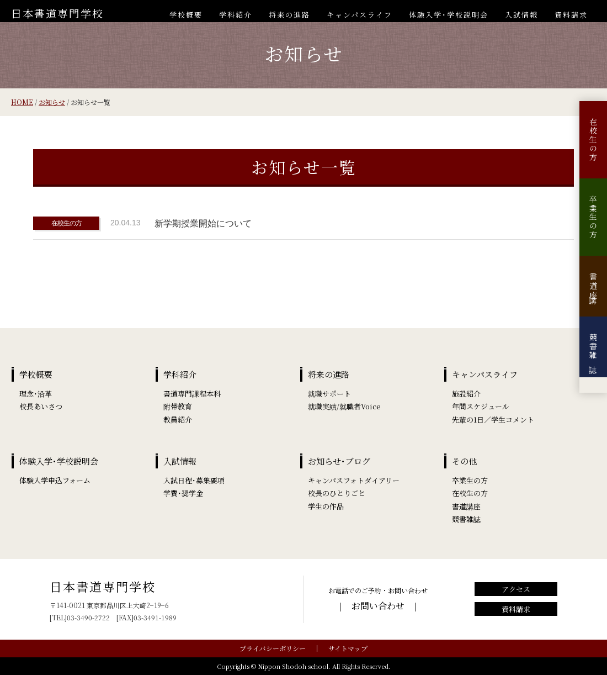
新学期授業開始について (203, 223)
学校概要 (186, 14)
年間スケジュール (480, 406)
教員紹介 (177, 419)
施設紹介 (466, 393)
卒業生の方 (593, 217)
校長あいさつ (40, 406)
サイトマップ (348, 648)
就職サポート (329, 393)
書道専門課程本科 (192, 393)
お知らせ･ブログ (339, 461)
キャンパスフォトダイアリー (354, 480)
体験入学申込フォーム (54, 480)
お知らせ (52, 102)
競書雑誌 (593, 347)
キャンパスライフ (359, 14)
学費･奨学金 (183, 493)
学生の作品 (326, 506)
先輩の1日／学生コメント (493, 419)
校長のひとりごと (336, 493)
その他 (464, 461)
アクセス (516, 589)
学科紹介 (235, 14)
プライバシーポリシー (272, 648)
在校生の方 (593, 140)
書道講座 (593, 286)
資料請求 (571, 14)
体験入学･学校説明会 (448, 14)
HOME (22, 102)
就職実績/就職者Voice (344, 406)
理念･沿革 (35, 393)
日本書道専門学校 (57, 13)
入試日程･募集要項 (194, 480)
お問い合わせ (378, 605)
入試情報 (521, 14)
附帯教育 (177, 406)
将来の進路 (289, 14)
